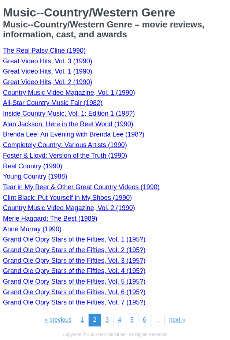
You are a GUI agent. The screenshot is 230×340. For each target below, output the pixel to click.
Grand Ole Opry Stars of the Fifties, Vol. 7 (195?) (74, 302)
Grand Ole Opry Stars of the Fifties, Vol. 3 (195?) (74, 260)
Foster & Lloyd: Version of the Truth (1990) (65, 155)
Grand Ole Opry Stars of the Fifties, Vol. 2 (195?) (74, 250)
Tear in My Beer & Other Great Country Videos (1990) (81, 187)
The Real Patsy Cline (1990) (44, 50)
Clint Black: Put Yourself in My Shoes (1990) (67, 197)
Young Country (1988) (35, 176)
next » (177, 320)
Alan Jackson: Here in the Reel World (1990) (68, 124)
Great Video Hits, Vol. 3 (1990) (47, 61)
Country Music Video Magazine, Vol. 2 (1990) (69, 208)
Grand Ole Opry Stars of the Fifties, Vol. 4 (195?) (74, 270)
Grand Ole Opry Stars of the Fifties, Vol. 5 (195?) (74, 281)
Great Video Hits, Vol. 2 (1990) (47, 82)
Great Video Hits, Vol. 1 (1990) (47, 71)
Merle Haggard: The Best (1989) (50, 218)
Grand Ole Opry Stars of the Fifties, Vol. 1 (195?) (74, 239)
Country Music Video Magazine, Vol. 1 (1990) (69, 92)
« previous (57, 320)
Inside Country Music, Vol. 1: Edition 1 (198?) (69, 113)
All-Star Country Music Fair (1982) (53, 103)
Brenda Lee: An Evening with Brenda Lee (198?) (73, 134)
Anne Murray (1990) (32, 229)
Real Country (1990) (32, 166)
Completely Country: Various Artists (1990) (65, 145)
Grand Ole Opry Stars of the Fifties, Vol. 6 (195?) (74, 292)
